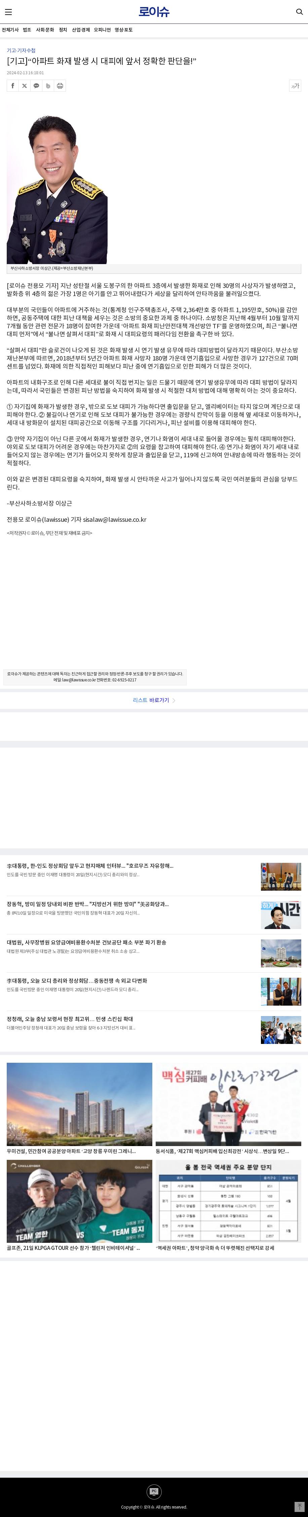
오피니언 (102, 30)
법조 (27, 30)
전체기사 (10, 30)
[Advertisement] (154, 609)
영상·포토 (123, 30)
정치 (63, 30)
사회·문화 (45, 30)
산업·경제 (81, 30)
